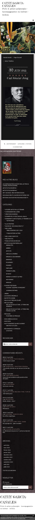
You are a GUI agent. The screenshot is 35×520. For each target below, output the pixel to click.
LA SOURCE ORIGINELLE (11, 295)
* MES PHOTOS (8, 238)
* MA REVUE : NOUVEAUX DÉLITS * (14, 226)
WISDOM (8, 282)
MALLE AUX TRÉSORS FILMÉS (12, 300)
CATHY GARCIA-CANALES (13, 4)
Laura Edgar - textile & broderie (14, 414)
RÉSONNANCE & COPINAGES (12, 328)
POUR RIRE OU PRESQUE (13, 316)
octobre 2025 (7, 459)
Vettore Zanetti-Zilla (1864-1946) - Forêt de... (18, 391)
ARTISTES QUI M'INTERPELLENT (13, 243)
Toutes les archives (9, 470)
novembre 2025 (8, 457)
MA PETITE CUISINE (9, 298)
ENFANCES (9, 259)
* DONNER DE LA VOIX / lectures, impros (15, 216)
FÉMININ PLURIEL (10, 271)
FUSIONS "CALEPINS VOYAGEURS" (15, 287)
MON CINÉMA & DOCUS (10, 319)
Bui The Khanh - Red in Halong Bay (15, 359)
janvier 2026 (7, 452)
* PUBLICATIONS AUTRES (13, 233)
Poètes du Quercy (10, 406)
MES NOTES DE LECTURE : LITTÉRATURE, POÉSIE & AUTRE (17, 309)
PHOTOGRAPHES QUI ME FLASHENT (14, 323)
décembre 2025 (8, 455)
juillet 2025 (7, 467)
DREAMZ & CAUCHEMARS (13, 256)
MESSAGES (7, 314)
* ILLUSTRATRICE (9, 224)
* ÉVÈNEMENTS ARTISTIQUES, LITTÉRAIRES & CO (18, 218)
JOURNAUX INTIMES (12, 290)
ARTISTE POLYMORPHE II (10, 190)
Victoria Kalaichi (10, 384)
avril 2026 (6, 445)
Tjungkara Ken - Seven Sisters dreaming (17, 366)
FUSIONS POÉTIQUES (10, 285)
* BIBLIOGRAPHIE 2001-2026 (14, 230)
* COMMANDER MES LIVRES (12, 212)
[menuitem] (8, 57)
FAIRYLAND (9, 268)
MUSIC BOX (7, 321)
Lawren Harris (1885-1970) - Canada (16, 421)
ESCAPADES (9, 262)
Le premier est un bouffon (13, 429)
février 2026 (7, 450)
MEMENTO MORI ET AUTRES (14, 276)
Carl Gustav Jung (17, 78)
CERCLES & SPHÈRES (12, 253)
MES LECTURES (8, 302)
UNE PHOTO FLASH (11, 325)
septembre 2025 (8, 462)
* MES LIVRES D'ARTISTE (11, 236)
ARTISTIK (8, 251)
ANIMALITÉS (9, 245)
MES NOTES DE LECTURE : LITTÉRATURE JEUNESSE (17, 305)
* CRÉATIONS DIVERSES (11, 214)
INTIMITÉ (8, 274)
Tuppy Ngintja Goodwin (12, 375)
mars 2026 (7, 447)
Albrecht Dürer (10, 399)
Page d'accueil (18, 57)
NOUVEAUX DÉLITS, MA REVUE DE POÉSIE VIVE (16, 195)
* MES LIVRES (8, 228)
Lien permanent (10, 144)
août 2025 (6, 464)
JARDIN (6, 293)
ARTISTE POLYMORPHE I (10, 188)
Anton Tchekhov (9, 61)
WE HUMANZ (9, 279)
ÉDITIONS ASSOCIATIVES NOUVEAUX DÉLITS (15, 197)
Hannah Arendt (7, 57)
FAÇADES (8, 265)
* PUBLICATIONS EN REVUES (12, 241)
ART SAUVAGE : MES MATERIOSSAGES (13, 192)
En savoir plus (21, 518)
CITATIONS (28, 144)
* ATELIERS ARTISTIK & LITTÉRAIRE (14, 209)
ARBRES (8, 248)
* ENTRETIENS (10, 220)
